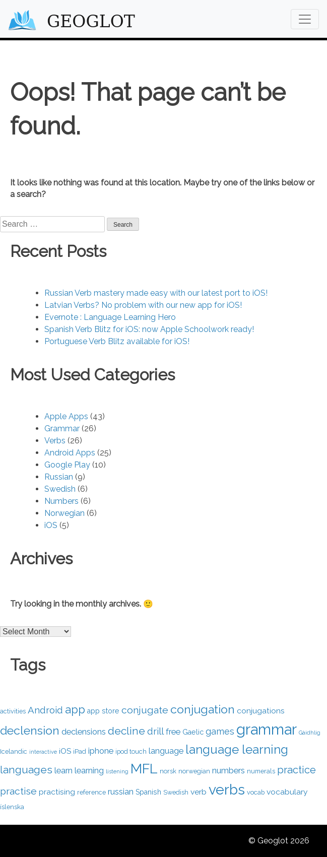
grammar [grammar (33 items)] (266, 729)
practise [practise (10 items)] (18, 791)
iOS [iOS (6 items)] (65, 751)
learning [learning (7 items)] (89, 770)
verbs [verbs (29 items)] (227, 789)
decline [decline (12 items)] (126, 730)
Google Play (67, 465)
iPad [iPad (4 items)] (79, 751)
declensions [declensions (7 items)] (83, 732)
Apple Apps (66, 416)
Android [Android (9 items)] (45, 709)
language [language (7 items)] (166, 751)
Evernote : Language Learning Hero (110, 317)
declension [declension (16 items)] (29, 730)
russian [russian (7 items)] (121, 791)
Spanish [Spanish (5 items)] (148, 792)
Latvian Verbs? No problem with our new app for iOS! (143, 305)
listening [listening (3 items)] (117, 771)
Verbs (55, 440)
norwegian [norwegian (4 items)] (194, 771)
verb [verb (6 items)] (198, 792)
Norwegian (64, 513)
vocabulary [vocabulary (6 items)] (287, 792)
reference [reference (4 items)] (91, 792)
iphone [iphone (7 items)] (100, 751)
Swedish (60, 489)
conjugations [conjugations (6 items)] (261, 710)
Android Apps (69, 452)
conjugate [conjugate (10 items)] (144, 710)
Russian (58, 477)
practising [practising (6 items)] (57, 792)
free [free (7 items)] (173, 732)
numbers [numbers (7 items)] (228, 770)
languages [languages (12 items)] (26, 769)
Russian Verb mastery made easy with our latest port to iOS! (156, 293)
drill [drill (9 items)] (155, 731)
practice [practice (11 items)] (296, 770)
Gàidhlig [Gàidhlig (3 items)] (309, 733)
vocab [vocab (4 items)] (256, 792)
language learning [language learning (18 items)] (236, 749)
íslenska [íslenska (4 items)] (12, 807)
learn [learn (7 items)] (63, 770)
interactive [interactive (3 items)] (43, 752)
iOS (50, 525)
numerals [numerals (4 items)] (261, 771)
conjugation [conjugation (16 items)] (202, 709)
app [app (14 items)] (75, 709)
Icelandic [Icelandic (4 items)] (13, 751)
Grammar (62, 428)
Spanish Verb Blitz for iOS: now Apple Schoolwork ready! (149, 329)
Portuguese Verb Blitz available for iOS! (116, 341)
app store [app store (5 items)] (103, 711)
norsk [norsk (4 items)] (168, 771)
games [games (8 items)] (220, 731)
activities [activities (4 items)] (13, 711)
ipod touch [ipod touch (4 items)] (131, 751)
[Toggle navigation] (305, 19)
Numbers (61, 501)
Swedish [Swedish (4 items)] (175, 792)
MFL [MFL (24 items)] (144, 768)
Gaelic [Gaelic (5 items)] (193, 732)
